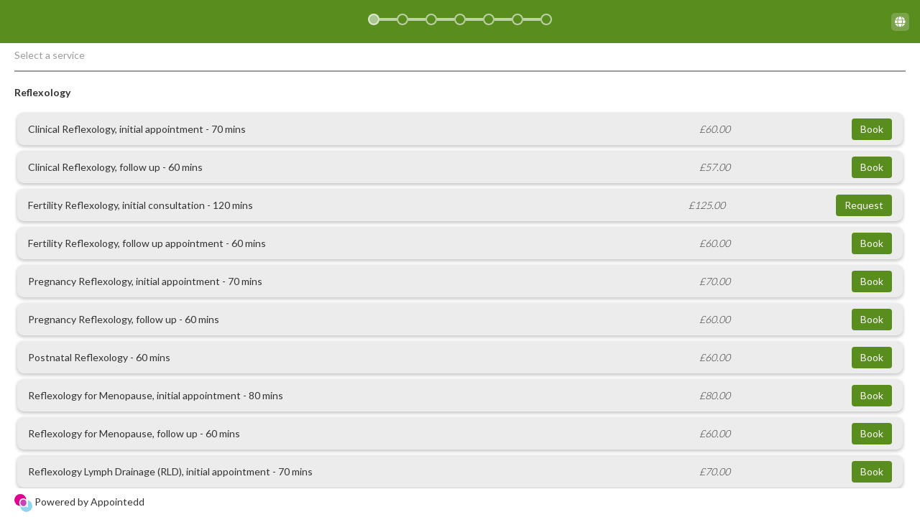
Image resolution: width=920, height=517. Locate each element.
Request (864, 205)
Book (871, 129)
